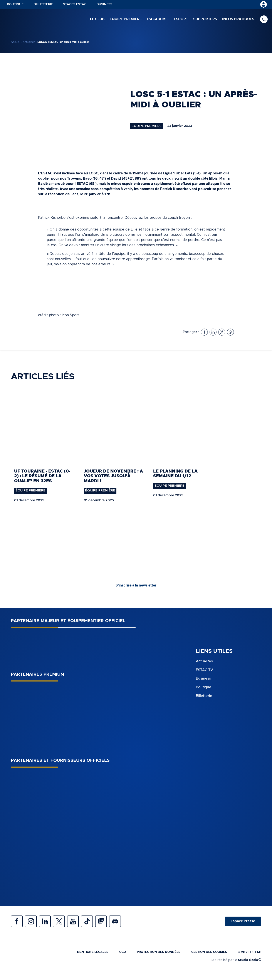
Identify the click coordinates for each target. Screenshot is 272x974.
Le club (97, 19)
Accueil (15, 42)
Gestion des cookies (208, 953)
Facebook (17, 922)
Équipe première (126, 19)
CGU (116, 953)
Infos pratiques (238, 19)
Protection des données (154, 953)
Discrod (124, 922)
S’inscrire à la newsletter (136, 586)
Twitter (63, 922)
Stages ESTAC (74, 4)
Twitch (109, 922)
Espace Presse (242, 922)
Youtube (78, 922)
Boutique (15, 4)
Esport (181, 19)
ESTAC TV (204, 670)
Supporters (205, 19)
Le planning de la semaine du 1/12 (175, 473)
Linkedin (48, 922)
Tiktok (94, 922)
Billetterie (43, 4)
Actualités (29, 42)
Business (104, 4)
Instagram (33, 922)
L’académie (158, 19)
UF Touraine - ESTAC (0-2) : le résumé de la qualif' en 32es (42, 476)
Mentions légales (85, 953)
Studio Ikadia (249, 961)
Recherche (264, 19)
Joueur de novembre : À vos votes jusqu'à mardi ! (113, 476)
